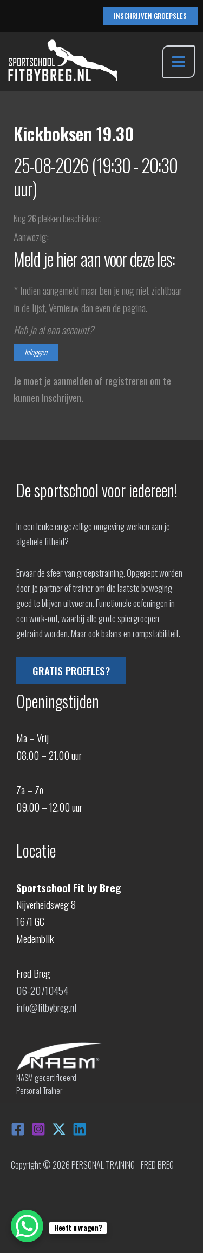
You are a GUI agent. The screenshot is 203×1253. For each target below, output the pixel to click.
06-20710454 (42, 990)
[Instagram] (38, 1129)
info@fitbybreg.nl (46, 1006)
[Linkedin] (80, 1129)
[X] (59, 1129)
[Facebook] (18, 1129)
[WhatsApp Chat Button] (27, 1226)
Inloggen (35, 352)
